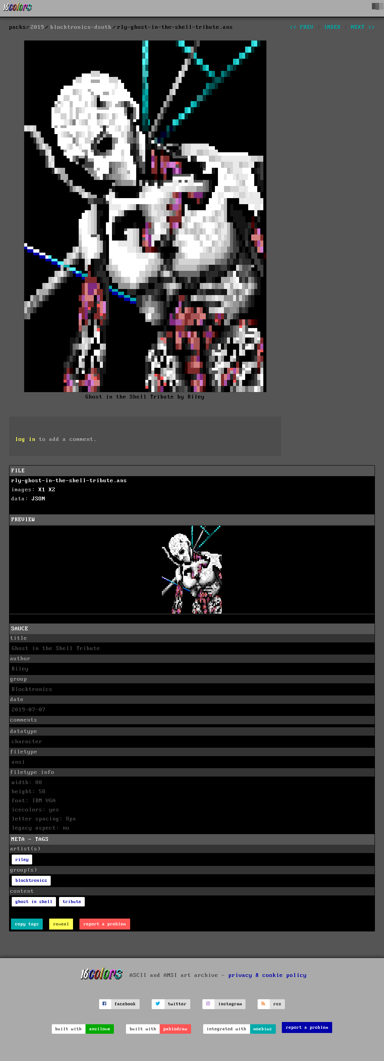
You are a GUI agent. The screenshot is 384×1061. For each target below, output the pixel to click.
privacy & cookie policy (268, 975)
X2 (52, 490)
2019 (37, 27)
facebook (125, 1004)
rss (277, 1004)
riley (22, 859)
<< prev (302, 27)
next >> (363, 27)
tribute (72, 901)
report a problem (105, 924)
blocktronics (31, 880)
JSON (38, 499)
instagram (230, 1004)
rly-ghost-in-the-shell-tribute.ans (69, 481)
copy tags (27, 924)
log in (25, 439)
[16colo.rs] (18, 8)
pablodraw (175, 1029)
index (332, 27)
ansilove (99, 1029)
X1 (42, 490)
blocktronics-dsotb (81, 27)
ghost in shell (34, 901)
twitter (177, 1004)
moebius (262, 1029)
